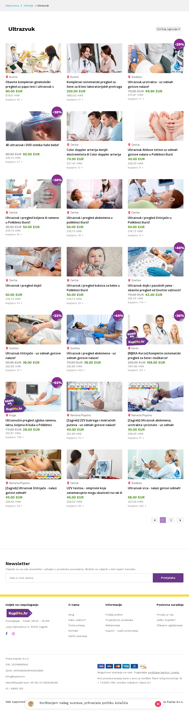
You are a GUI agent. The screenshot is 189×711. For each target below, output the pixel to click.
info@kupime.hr (15, 676)
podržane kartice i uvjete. (164, 672)
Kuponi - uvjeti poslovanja (121, 630)
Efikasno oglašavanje (170, 625)
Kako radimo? (77, 619)
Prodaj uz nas (165, 614)
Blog (71, 614)
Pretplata (168, 578)
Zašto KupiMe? (166, 619)
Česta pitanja (76, 625)
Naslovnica (12, 5)
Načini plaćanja (77, 636)
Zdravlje (28, 5)
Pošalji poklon (114, 614)
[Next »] (179, 520)
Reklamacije (112, 625)
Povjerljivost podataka (119, 619)
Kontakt (73, 630)
